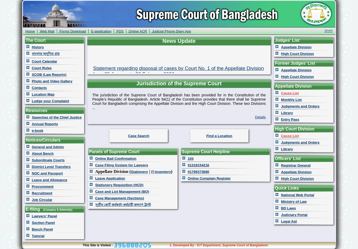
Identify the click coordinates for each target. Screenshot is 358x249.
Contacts (39, 88)
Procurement (43, 187)
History (38, 47)
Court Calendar (44, 61)
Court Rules (42, 68)
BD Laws (288, 208)
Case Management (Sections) (119, 198)
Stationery (139, 172)
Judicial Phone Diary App (171, 31)
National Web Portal (297, 195)
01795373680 (198, 172)
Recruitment (42, 193)
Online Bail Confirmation (115, 159)
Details (260, 117)
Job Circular (42, 200)
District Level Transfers (51, 167)
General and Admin (48, 147)
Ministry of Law (294, 202)
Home (30, 31)
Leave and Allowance (49, 180)
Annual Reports (45, 124)
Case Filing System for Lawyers (121, 165)
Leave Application (110, 178)
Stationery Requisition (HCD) (119, 185)
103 (191, 159)
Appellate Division (296, 47)
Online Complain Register (209, 178)
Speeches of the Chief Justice (57, 117)
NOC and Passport (47, 173)
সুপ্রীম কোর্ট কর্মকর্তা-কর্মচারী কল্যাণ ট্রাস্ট (123, 205)
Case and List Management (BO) (122, 192)
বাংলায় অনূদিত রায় (46, 54)
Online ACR (137, 31)
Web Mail (46, 31)
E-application (101, 31)
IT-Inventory (161, 172)
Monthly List (291, 100)
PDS (119, 31)
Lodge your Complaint (50, 101)
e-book (38, 131)
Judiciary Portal (294, 215)
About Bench (43, 154)
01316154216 (198, 165)
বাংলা (328, 31)
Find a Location (219, 136)
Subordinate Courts (48, 160)
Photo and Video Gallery (52, 81)
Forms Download (72, 31)
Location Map (43, 94)
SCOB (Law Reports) (49, 75)
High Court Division (297, 54)
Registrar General (296, 165)
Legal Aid (289, 221)
